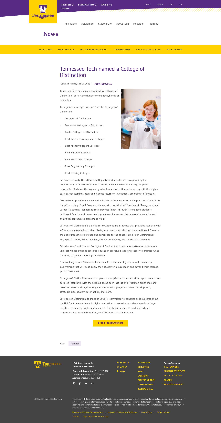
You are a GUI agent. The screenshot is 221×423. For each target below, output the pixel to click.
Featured (75, 343)
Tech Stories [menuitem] (45, 49)
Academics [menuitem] (87, 23)
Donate (160, 4)
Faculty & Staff (88, 4)
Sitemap (75, 416)
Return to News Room (110, 323)
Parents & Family (174, 384)
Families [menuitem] (153, 23)
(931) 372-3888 (86, 377)
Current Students (174, 371)
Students (68, 4)
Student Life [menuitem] (105, 23)
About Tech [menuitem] (122, 23)
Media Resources (103, 84)
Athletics (143, 367)
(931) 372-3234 (88, 374)
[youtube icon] (86, 384)
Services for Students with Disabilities (122, 412)
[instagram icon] (74, 384)
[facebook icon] (80, 384)
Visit (172, 4)
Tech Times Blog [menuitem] (66, 49)
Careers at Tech (146, 380)
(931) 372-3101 (91, 371)
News (50, 33)
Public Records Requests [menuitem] (148, 49)
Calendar (143, 376)
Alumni (106, 4)
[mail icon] (92, 384)
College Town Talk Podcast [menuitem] (94, 49)
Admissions (144, 362)
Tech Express (171, 367)
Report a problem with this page (96, 416)
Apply (148, 4)
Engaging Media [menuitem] (122, 49)
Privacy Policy (146, 412)
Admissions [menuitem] (70, 23)
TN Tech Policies (163, 412)
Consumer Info (146, 384)
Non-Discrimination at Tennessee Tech (87, 412)
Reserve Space (145, 389)
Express (65, 8)
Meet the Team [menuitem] (174, 49)
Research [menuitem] (138, 23)
